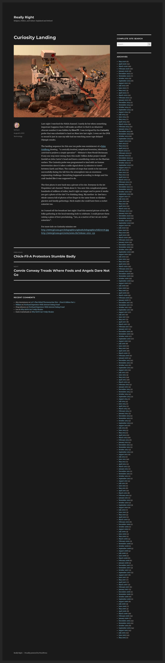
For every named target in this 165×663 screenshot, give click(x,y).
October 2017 (123, 307)
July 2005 (122, 633)
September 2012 (124, 452)
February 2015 (124, 385)
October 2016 (123, 336)
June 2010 (122, 512)
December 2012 (124, 445)
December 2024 (124, 103)
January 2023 (123, 156)
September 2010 (124, 505)
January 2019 (123, 271)
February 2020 (124, 240)
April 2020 (122, 235)
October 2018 (123, 279)
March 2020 (123, 238)
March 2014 (123, 409)
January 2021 (123, 213)
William (17, 130)
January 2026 (123, 71)
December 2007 (124, 565)
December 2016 (124, 332)
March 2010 (123, 520)
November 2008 (124, 544)
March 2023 (123, 151)
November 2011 (124, 474)
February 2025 (124, 98)
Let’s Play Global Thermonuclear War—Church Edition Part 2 (53, 302)
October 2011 (123, 476)
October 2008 (123, 546)
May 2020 (122, 233)
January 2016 (123, 358)
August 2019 (123, 254)
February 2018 (124, 298)
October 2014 (123, 394)
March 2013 (123, 438)
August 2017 (123, 312)
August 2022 (123, 168)
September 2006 (125, 599)
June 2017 (122, 317)
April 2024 (122, 122)
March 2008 (123, 558)
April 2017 (122, 322)
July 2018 (122, 286)
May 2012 (122, 462)
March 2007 (123, 585)
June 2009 (122, 534)
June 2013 (122, 430)
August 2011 (123, 481)
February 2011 (124, 495)
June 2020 (122, 230)
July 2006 (122, 604)
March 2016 (123, 353)
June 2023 (122, 144)
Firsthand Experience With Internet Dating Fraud (42, 305)
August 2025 (123, 83)
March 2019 (123, 266)
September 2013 (124, 423)
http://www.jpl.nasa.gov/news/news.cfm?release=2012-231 (68, 233)
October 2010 (123, 503)
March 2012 (123, 467)
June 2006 (122, 606)
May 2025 (122, 90)
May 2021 (122, 204)
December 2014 (124, 389)
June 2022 (122, 172)
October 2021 (123, 192)
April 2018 (122, 293)
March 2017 (123, 324)
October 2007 (123, 570)
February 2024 (124, 127)
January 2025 (123, 100)
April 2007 (122, 582)
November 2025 (124, 76)
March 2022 (123, 180)
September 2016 (125, 339)
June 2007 (122, 577)
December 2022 (124, 158)
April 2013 (122, 435)
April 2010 (122, 517)
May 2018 (122, 291)
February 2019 (124, 269)
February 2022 (124, 182)
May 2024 (122, 119)
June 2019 (122, 259)
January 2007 (123, 589)
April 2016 (122, 351)
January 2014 (123, 413)
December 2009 (124, 524)
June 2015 (122, 375)
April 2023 (122, 148)
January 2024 (123, 129)
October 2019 (123, 250)
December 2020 (124, 216)
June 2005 (122, 635)
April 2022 (122, 177)
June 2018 (122, 288)
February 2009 (124, 541)
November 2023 (124, 134)
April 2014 (122, 406)
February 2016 (124, 356)
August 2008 (123, 551)
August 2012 (123, 454)
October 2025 (123, 78)
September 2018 (124, 281)
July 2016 (122, 344)
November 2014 (124, 392)
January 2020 (123, 242)
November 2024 (124, 105)
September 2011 (124, 479)
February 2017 (124, 327)
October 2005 (123, 626)
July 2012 (122, 457)
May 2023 (122, 146)
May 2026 (122, 62)
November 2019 (124, 247)
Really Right (24, 17)
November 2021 (124, 189)
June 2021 (122, 201)
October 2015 (123, 365)
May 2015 (122, 377)
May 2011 (122, 488)
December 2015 (124, 360)
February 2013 (124, 440)
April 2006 (122, 611)
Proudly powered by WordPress (36, 653)
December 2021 (124, 187)
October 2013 (123, 421)
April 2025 (122, 93)
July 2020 (122, 228)
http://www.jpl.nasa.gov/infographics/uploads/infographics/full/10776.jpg (75, 230)
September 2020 (125, 223)
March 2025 (123, 95)
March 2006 (123, 614)
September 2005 (125, 628)
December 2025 (124, 74)
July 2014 (122, 401)
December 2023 (124, 131)
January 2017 (123, 329)
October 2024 (123, 107)
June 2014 (122, 404)
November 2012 (124, 447)
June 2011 (122, 486)
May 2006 (122, 609)
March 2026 (123, 66)
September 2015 (124, 368)
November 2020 (124, 218)
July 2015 (122, 373)
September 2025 (125, 81)
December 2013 (124, 416)
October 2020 (123, 221)
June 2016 (122, 346)
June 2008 (122, 556)
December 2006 (124, 592)
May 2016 (122, 348)
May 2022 (122, 175)
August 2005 (123, 630)
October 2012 (123, 450)
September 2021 (124, 194)
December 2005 (124, 621)
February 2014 (124, 411)
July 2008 (122, 553)
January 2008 (123, 563)
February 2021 (124, 211)
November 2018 (124, 276)
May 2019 (122, 262)
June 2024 (122, 117)
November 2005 (124, 623)
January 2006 (123, 618)
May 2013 (122, 433)
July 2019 (122, 257)
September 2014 (124, 397)
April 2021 (122, 206)
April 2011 (122, 491)
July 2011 (122, 483)
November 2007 (124, 568)
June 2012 (122, 459)
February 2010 (124, 522)
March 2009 (123, 539)
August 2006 (123, 602)
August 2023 (123, 141)
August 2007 (123, 575)
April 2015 (122, 380)
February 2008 (124, 561)
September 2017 (124, 310)
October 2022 (123, 163)
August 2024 (123, 112)
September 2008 (125, 548)
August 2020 (123, 225)
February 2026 (124, 69)
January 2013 (123, 442)
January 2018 (123, 300)
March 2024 (123, 124)
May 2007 (122, 580)
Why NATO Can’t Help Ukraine (32, 309)
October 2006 (124, 597)
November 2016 (124, 334)
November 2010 (124, 500)
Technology (18, 136)
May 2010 (122, 515)
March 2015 (123, 382)
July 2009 (122, 532)
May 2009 (122, 536)
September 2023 (125, 139)
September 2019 (125, 252)
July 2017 (122, 315)
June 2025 (122, 88)
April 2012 (122, 464)
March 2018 (123, 295)
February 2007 (124, 587)
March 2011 (123, 493)
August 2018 (123, 283)
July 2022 (122, 170)
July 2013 (122, 428)
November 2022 (124, 160)
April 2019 (122, 264)
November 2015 (124, 363)
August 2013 (123, 426)
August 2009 (123, 529)
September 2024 (125, 110)
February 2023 (124, 153)
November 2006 (124, 594)
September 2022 (125, 165)
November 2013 (124, 418)
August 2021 (123, 197)
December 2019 (124, 245)
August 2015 (123, 370)
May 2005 (122, 638)
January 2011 (123, 498)
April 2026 (122, 64)
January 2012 (123, 469)
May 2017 (122, 319)
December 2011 (124, 471)
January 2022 (123, 184)
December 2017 (124, 303)
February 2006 (124, 616)
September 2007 (125, 573)
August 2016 (123, 341)
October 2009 (124, 527)
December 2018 (124, 274)
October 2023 (123, 136)
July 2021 (122, 199)
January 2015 (123, 387)
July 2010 (122, 510)
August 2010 (123, 507)
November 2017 (124, 305)
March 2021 (123, 209)
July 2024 (122, 115)
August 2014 (123, 399)
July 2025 (122, 86)
